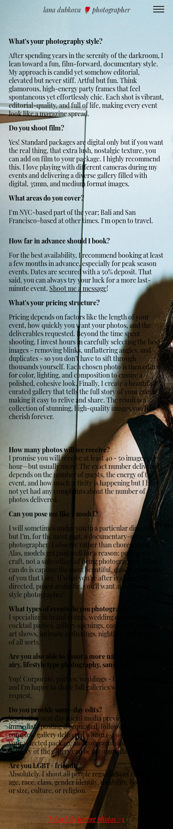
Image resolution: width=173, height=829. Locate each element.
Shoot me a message (78, 288)
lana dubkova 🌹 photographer (86, 9)
